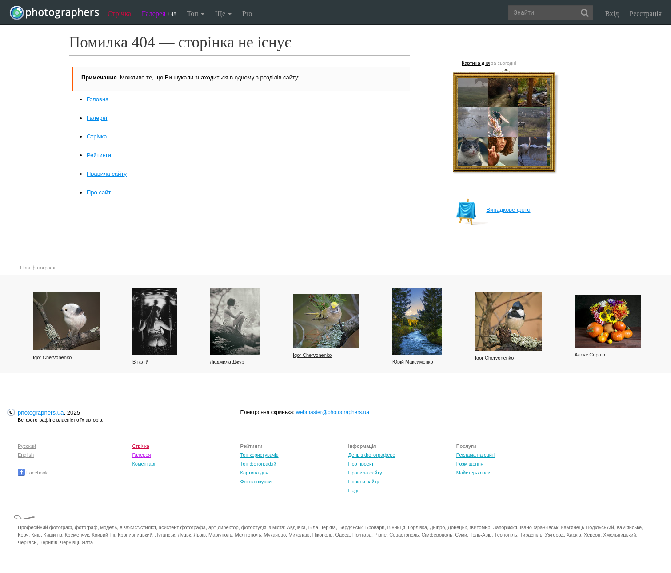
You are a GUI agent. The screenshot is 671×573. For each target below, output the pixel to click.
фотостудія (254, 527)
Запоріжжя (505, 527)
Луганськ (165, 534)
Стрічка (119, 13)
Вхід (612, 13)
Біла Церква (322, 527)
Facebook (33, 472)
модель (108, 527)
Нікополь (322, 534)
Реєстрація (646, 13)
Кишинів (53, 534)
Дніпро (437, 527)
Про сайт (99, 192)
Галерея (159, 13)
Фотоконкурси (255, 481)
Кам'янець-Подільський (587, 527)
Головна (97, 99)
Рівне (380, 534)
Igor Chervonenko (52, 357)
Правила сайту (107, 173)
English (26, 455)
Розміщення (469, 463)
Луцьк (184, 534)
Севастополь (404, 534)
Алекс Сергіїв (590, 354)
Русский (27, 446)
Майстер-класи (473, 472)
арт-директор (223, 527)
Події (354, 490)
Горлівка (417, 527)
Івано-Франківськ (539, 527)
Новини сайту (363, 481)
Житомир (479, 527)
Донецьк (457, 527)
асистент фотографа (182, 527)
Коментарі (143, 463)
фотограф (86, 527)
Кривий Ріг (103, 534)
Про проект (361, 463)
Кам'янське (629, 527)
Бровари (375, 527)
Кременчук (77, 534)
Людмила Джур (227, 361)
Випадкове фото (493, 209)
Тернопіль (506, 534)
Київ (35, 534)
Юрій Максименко (412, 361)
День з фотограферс (371, 455)
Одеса (342, 534)
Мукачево (275, 534)
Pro (247, 13)
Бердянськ (351, 527)
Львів (200, 534)
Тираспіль (531, 534)
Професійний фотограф (45, 527)
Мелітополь (248, 534)
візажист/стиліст (138, 527)
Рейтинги (99, 155)
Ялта (87, 542)
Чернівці (69, 542)
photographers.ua (41, 412)
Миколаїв (299, 534)
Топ (195, 13)
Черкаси (27, 542)
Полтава (361, 534)
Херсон (592, 534)
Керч (23, 534)
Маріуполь (220, 534)
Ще (223, 13)
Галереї (97, 118)
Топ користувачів (259, 455)
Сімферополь (437, 534)
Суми (461, 534)
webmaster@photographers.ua (332, 412)
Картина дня (476, 63)
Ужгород (554, 534)
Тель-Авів (480, 534)
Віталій (140, 361)
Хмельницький (619, 534)
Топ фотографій (258, 463)
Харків (574, 534)
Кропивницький (135, 534)
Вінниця (396, 527)
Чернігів (48, 542)
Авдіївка (296, 527)
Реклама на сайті (475, 455)
